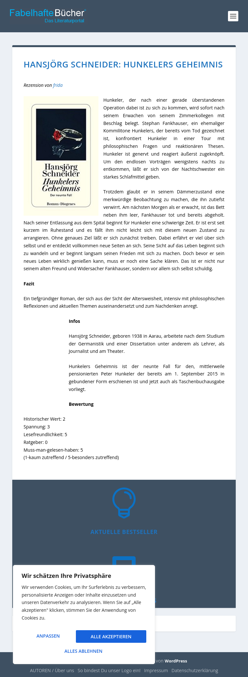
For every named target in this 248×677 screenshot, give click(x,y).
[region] (84, 617)
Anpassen (47, 638)
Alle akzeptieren (84, 651)
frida (57, 85)
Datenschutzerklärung (194, 670)
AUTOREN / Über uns (52, 670)
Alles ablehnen (110, 638)
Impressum (156, 670)
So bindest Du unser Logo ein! (109, 670)
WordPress (176, 661)
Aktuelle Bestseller (124, 532)
